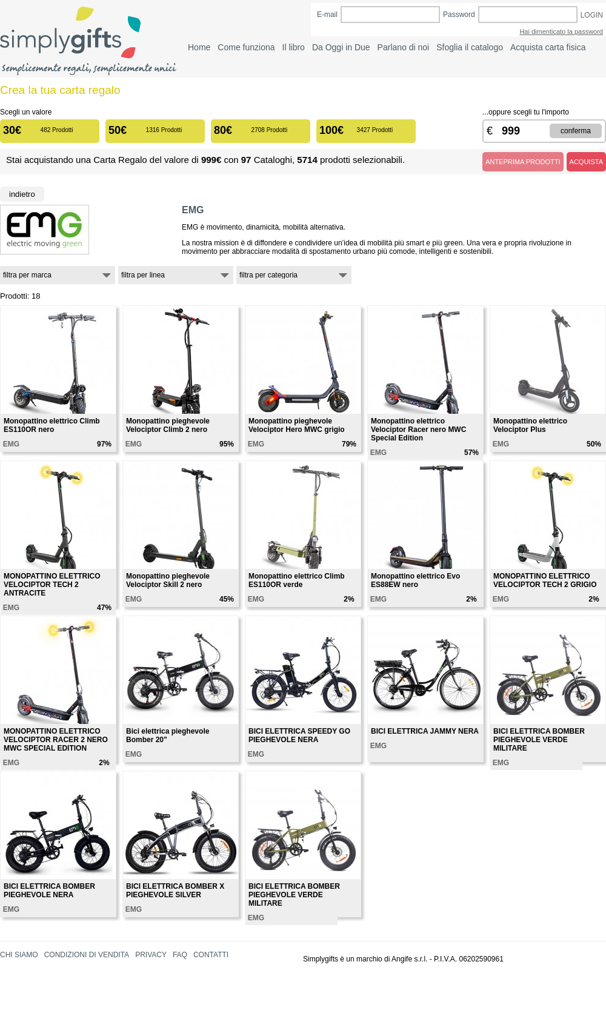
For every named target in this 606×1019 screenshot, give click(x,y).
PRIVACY (151, 955)
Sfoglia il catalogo (469, 47)
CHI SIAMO (19, 955)
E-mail (327, 14)
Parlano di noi (404, 47)
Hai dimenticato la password (561, 31)
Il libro (293, 47)
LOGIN (592, 15)
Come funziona (246, 47)
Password (459, 14)
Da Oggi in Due (341, 47)
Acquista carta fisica (548, 47)
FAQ (180, 955)
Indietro (22, 194)
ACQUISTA (586, 161)
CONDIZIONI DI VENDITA (86, 955)
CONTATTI (210, 955)
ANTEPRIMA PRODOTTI (522, 161)
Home (199, 47)
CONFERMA (576, 131)
